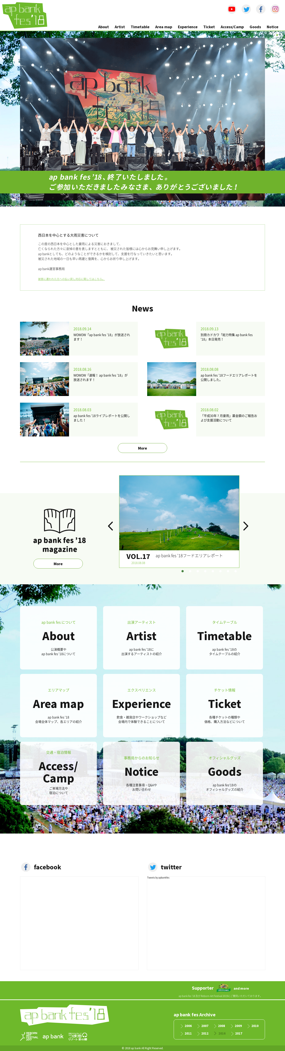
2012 (204, 1033)
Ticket (209, 26)
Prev (111, 528)
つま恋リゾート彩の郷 (78, 1036)
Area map (163, 26)
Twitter (246, 9)
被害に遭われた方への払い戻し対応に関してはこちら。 (71, 279)
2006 (188, 1026)
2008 (221, 1026)
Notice (272, 26)
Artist (120, 26)
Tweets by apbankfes (158, 877)
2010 (255, 1026)
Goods (255, 26)
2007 (204, 1026)
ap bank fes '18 (24, 15)
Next (246, 528)
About (103, 26)
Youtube (231, 9)
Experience (187, 26)
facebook (260, 9)
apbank (53, 1037)
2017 (238, 1033)
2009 (238, 1026)
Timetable (140, 26)
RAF (29, 1036)
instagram (275, 9)
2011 (188, 1033)
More (142, 448)
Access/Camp (232, 26)
